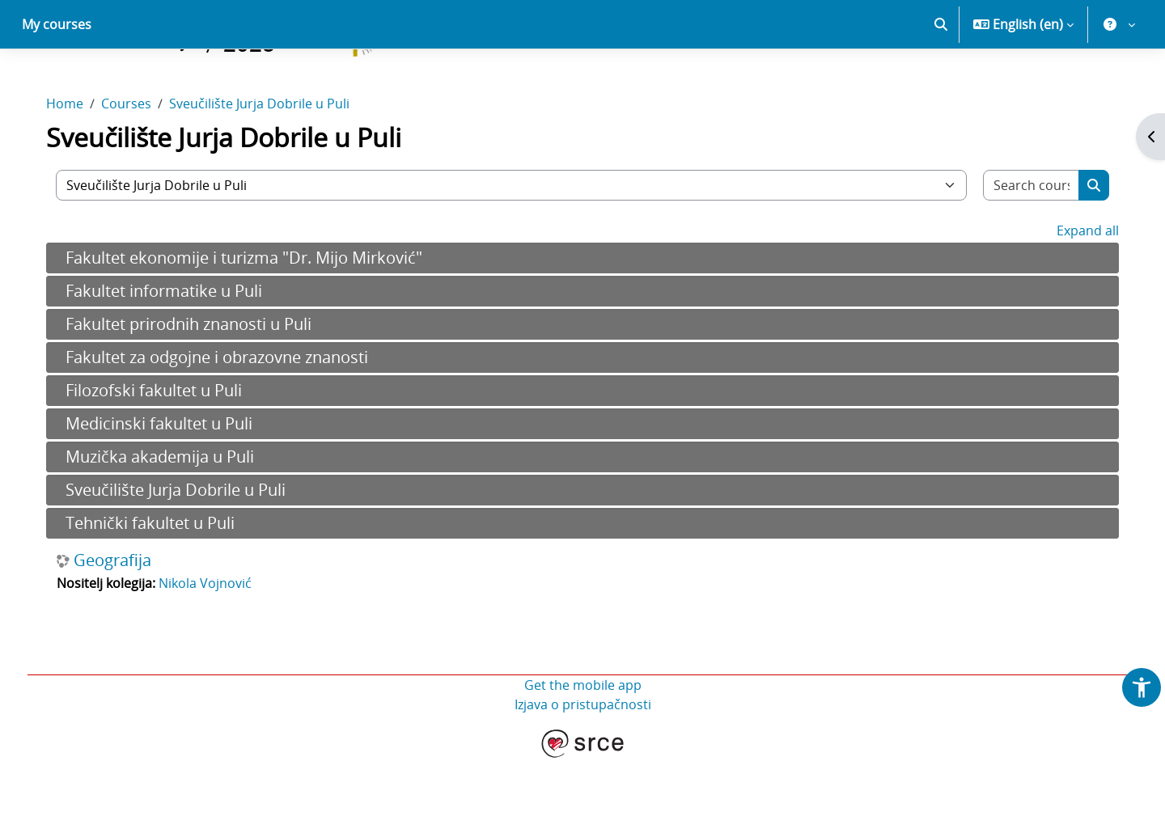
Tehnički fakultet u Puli (161, 579)
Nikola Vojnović (216, 640)
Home (76, 160)
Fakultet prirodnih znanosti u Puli (200, 380)
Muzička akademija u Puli (171, 513)
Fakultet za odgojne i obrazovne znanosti (228, 414)
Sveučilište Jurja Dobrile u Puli (270, 160)
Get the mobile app (583, 741)
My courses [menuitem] (56, 81)
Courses (137, 160)
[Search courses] (1021, 241)
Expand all (1076, 287)
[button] (940, 81)
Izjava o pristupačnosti (583, 761)
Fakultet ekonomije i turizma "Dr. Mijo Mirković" (255, 314)
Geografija (124, 617)
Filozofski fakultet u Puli (165, 447)
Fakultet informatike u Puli (175, 347)
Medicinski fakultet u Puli (170, 480)
